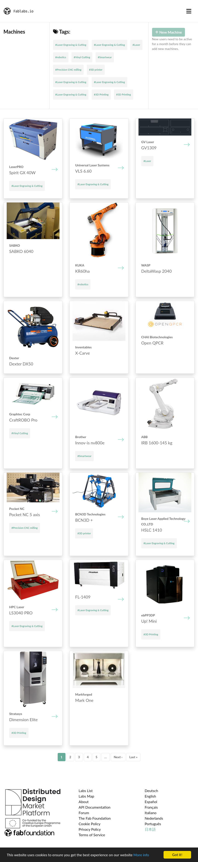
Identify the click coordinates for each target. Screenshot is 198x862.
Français (151, 807)
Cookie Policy (89, 824)
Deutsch (151, 790)
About (84, 801)
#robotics (60, 57)
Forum (84, 812)
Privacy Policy (90, 829)
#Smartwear (105, 57)
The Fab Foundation (95, 818)
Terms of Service (92, 835)
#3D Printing (101, 94)
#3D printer (95, 69)
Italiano (151, 812)
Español (151, 801)
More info (141, 855)
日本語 (150, 829)
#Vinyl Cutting (82, 57)
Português (153, 824)
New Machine (168, 32)
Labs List (86, 790)
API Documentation (94, 807)
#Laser (136, 44)
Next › (118, 757)
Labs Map (86, 796)
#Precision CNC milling (68, 69)
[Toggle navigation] (188, 11)
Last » (133, 757)
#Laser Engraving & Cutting (70, 44)
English (150, 796)
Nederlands (154, 818)
